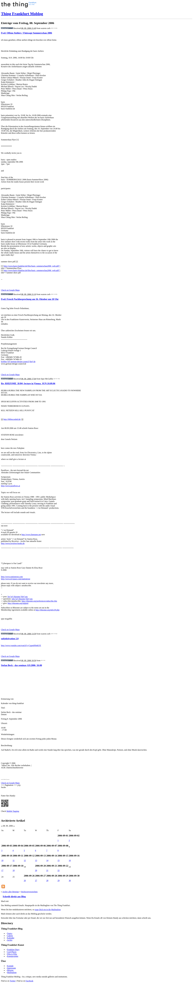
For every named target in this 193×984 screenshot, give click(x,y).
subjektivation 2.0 (9, 638)
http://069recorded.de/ (12, 419)
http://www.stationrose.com (12, 577)
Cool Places (11, 952)
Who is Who (12, 954)
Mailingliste (11, 972)
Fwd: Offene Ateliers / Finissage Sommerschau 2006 (26, 33)
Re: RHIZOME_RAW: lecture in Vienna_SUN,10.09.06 (28, 383)
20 (36, 870)
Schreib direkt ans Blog (14, 896)
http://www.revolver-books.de (13, 543)
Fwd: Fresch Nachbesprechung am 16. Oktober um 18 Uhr (30, 299)
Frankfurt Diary (13, 950)
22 (58, 870)
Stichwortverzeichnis (29, 892)
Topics (9, 933)
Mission (10, 970)
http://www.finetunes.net (31, 534)
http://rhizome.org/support (18, 603)
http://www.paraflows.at (10, 486)
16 (70, 860)
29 (58, 880)
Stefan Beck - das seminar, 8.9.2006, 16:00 (21, 665)
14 (47, 860)
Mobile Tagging (13, 811)
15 (58, 860)
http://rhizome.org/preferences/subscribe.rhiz (39, 601)
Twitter (12, 981)
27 (36, 880)
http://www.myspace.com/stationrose (15, 579)
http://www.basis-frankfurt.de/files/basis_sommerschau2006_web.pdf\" (32, 266)
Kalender (10, 938)
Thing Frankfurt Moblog (22, 13)
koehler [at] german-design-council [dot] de (18, 362)
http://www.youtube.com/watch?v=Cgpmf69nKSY (21, 645)
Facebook (29, 981)
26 (25, 880)
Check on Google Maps (10, 290)
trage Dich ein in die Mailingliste (48, 910)
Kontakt (10, 966)
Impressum (11, 968)
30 (70, 880)
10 (2, 860)
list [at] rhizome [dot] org (17, 597)
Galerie (10, 936)
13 (36, 860)
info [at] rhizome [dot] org (22, 599)
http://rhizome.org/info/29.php (47, 610)
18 (14, 870)
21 (47, 870)
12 (25, 860)
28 (47, 880)
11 (13, 860)
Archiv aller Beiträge (10, 892)
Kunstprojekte (12, 956)
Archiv (9, 940)
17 (2, 870)
